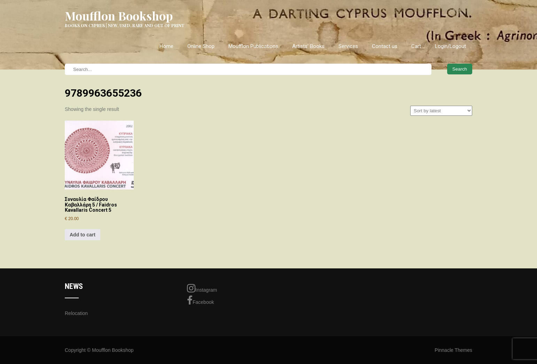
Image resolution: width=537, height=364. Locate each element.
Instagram (202, 288)
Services (348, 46)
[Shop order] (441, 111)
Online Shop (201, 46)
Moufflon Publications (253, 46)
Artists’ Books (308, 46)
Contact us (384, 46)
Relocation (76, 313)
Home (166, 46)
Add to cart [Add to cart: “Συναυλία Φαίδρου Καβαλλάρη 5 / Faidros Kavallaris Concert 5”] (82, 234)
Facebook (200, 300)
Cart (416, 46)
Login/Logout (450, 46)
